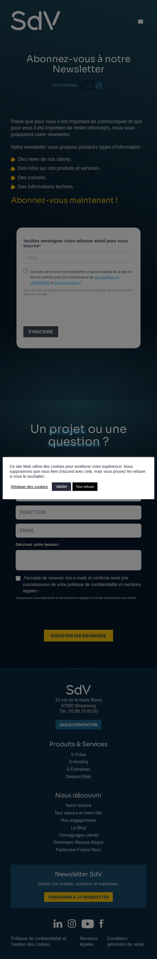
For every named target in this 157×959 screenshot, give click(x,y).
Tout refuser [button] (85, 487)
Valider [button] (61, 486)
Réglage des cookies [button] (29, 487)
